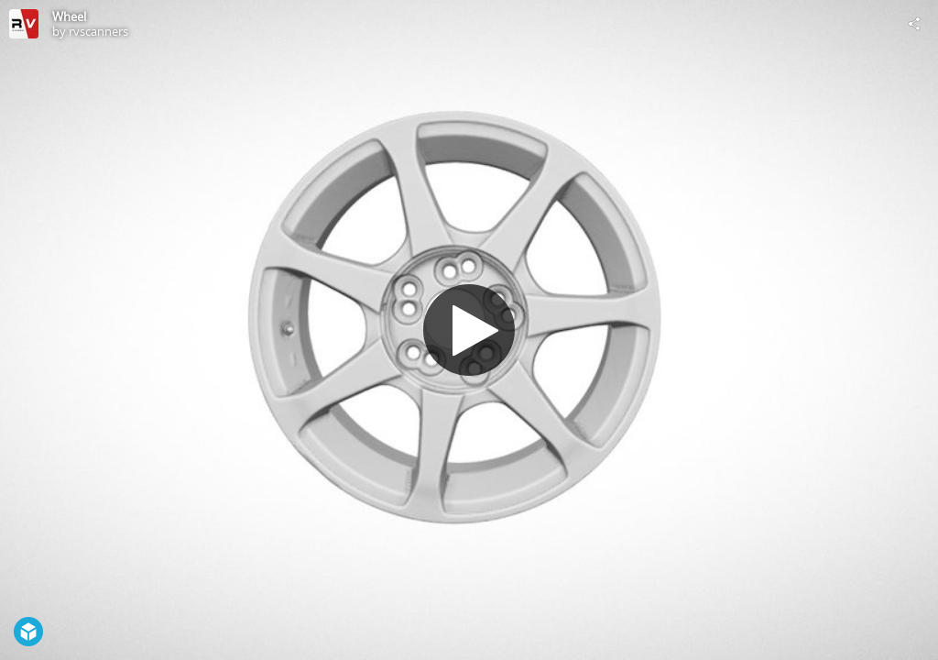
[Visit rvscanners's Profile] (23, 23)
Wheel (69, 16)
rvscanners (98, 31)
